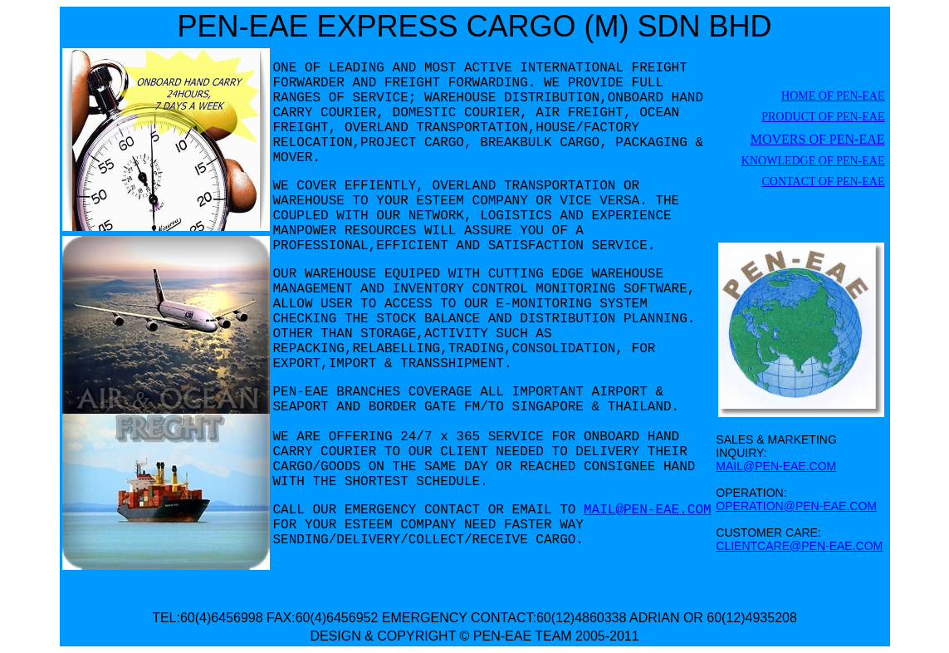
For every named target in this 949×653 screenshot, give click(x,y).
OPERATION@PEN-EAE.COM (796, 506)
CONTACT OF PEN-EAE (823, 181)
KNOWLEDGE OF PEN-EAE (813, 161)
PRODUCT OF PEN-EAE (822, 116)
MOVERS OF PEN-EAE (818, 139)
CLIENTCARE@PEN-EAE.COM (799, 545)
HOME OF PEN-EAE (832, 96)
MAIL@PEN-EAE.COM (648, 510)
